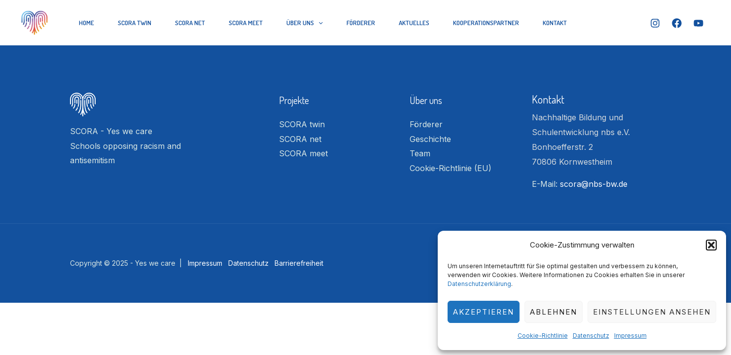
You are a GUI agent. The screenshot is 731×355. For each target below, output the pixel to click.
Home (86, 23)
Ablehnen (553, 312)
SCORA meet (246, 23)
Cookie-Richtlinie (543, 335)
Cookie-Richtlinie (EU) (450, 168)
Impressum (630, 335)
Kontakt (555, 23)
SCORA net (190, 23)
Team (420, 153)
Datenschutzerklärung (479, 283)
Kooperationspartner (486, 23)
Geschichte (430, 139)
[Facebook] (677, 23)
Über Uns (304, 22)
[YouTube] (698, 23)
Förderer (361, 23)
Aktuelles (414, 23)
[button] (711, 245)
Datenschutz (591, 335)
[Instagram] (655, 23)
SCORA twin (134, 23)
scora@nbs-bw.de (593, 184)
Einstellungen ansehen (652, 312)
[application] (318, 22)
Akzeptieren (483, 312)
